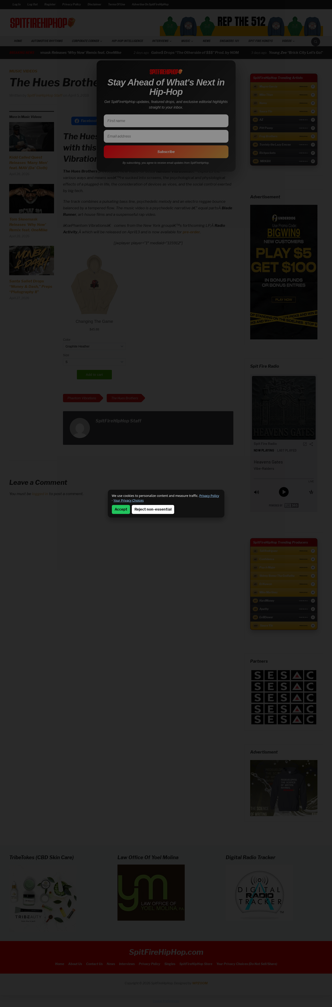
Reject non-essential (153, 509)
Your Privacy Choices (128, 500)
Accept (121, 509)
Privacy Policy (209, 496)
